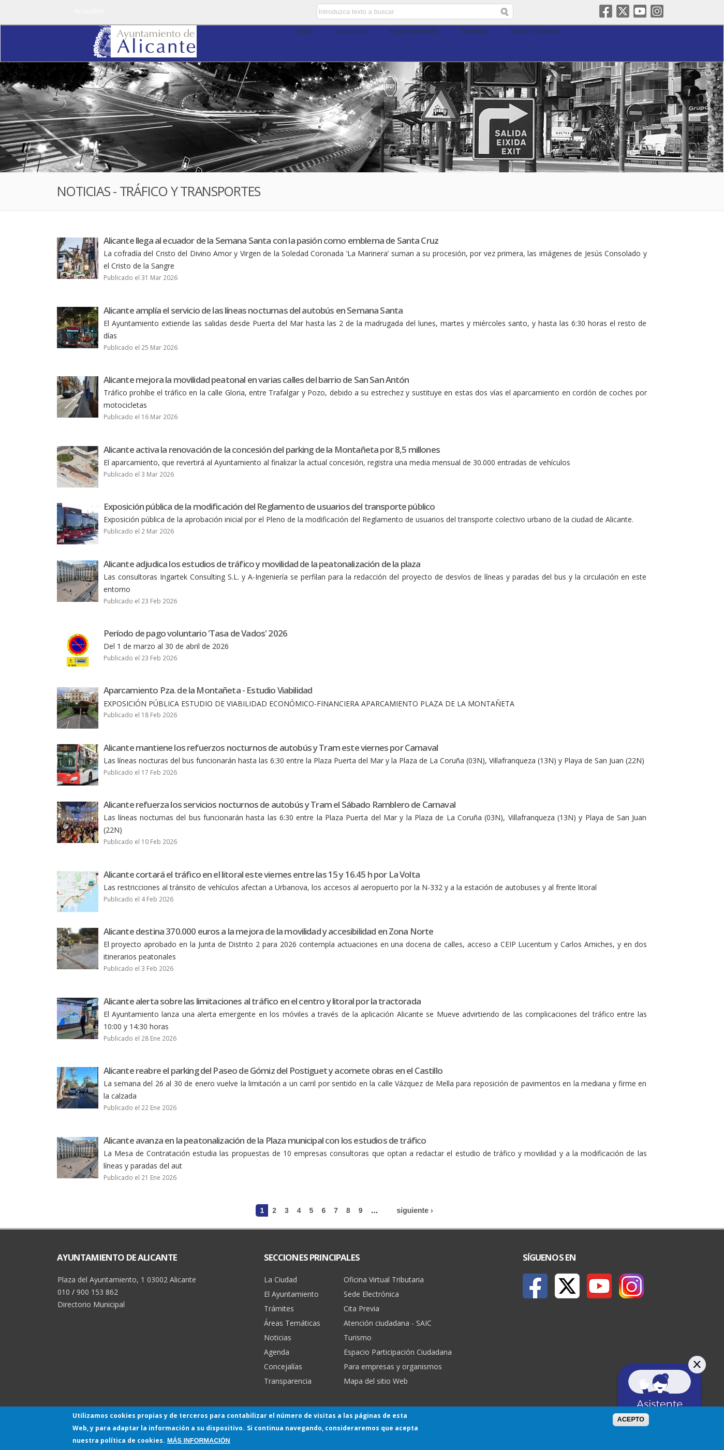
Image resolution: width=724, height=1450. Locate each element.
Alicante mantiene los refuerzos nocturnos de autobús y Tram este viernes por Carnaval (271, 747)
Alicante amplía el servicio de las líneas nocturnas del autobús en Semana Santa (253, 310)
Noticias (277, 1337)
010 (63, 1292)
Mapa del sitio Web (376, 1381)
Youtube (639, 11)
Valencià (244, 12)
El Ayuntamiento (413, 31)
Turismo (358, 1337)
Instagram (657, 11)
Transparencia (288, 1381)
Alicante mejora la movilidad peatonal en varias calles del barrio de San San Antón (256, 380)
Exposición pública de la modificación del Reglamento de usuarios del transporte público (269, 506)
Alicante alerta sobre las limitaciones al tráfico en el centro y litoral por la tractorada (262, 1001)
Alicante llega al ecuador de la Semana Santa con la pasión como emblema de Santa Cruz (271, 240)
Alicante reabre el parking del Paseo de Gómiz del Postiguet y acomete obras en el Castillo (273, 1070)
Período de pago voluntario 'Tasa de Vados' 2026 (196, 633)
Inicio (306, 31)
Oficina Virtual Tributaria (384, 1279)
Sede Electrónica (371, 1294)
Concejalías (283, 1366)
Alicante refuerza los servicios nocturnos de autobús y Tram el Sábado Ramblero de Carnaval (279, 804)
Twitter (622, 11)
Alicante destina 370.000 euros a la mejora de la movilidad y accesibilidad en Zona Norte (269, 931)
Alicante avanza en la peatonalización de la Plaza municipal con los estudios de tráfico (265, 1140)
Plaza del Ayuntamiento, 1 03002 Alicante (126, 1279)
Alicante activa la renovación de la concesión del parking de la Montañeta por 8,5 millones (272, 449)
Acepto (630, 1419)
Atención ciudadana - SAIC (388, 1323)
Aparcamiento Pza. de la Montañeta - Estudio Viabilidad (208, 690)
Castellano (229, 12)
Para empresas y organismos (393, 1366)
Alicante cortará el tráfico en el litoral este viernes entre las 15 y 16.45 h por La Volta (262, 874)
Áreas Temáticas (535, 31)
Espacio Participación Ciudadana (398, 1352)
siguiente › (415, 1210)
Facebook (605, 11)
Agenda (276, 1352)
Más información (198, 1440)
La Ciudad (351, 31)
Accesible (89, 11)
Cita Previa (361, 1308)
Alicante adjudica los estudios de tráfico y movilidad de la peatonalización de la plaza (262, 564)
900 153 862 (97, 1292)
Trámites (474, 31)
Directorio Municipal (91, 1304)
